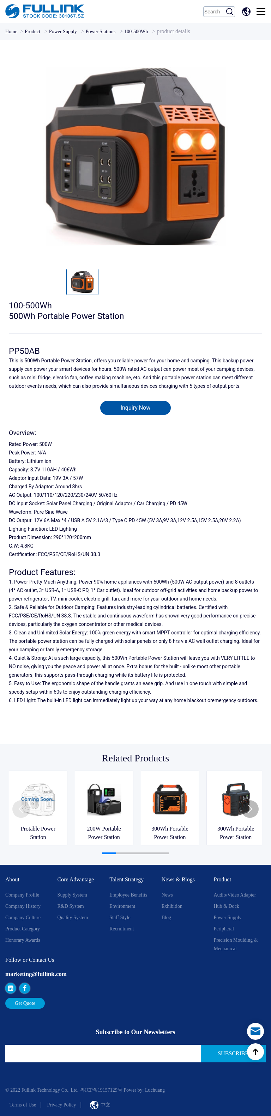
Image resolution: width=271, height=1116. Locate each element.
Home (11, 31)
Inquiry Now (136, 407)
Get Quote (25, 1003)
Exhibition (172, 906)
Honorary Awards (22, 940)
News (167, 895)
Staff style (119, 917)
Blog (166, 917)
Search (229, 11)
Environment (122, 906)
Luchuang (155, 1090)
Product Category (22, 928)
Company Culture (23, 917)
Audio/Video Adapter (234, 895)
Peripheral (223, 928)
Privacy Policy (61, 1105)
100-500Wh (136, 31)
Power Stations (100, 31)
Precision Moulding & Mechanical (235, 944)
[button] (250, 809)
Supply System (72, 895)
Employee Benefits (128, 895)
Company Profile (22, 895)
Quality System (73, 917)
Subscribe (233, 1053)
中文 (247, 11)
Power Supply (63, 31)
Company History (23, 906)
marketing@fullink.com (36, 974)
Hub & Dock (226, 906)
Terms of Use (23, 1105)
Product (32, 31)
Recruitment (121, 928)
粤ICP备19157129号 (101, 1090)
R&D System (71, 906)
